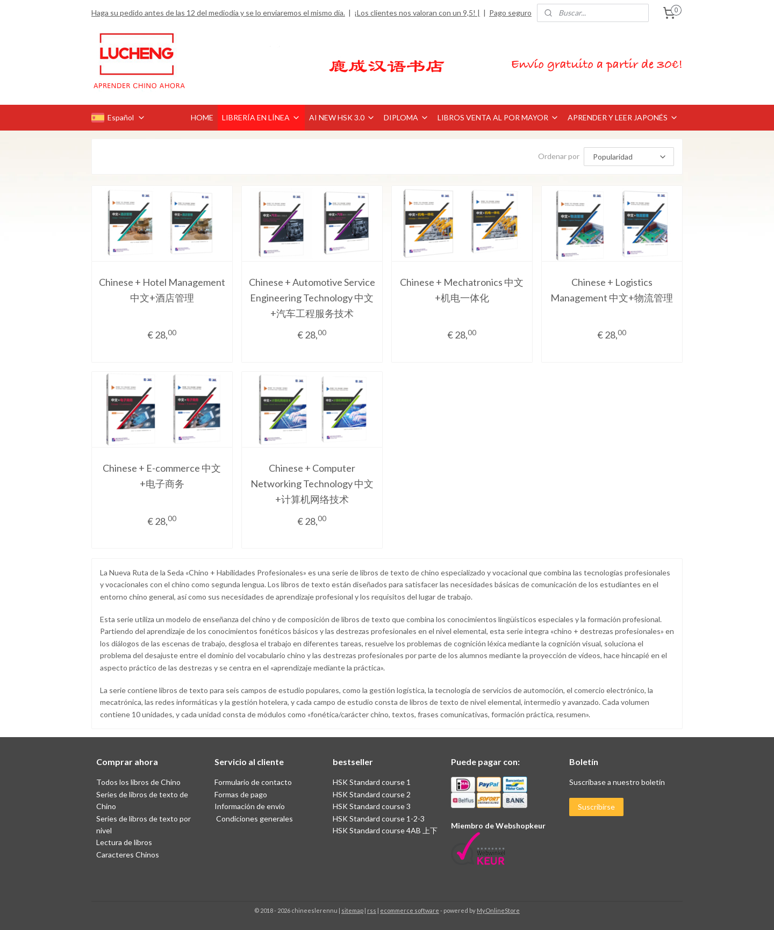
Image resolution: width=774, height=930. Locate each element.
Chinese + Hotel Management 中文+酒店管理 (162, 290)
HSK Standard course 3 (372, 806)
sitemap (352, 910)
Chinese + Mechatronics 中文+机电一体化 (462, 290)
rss (371, 910)
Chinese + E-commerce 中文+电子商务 (162, 475)
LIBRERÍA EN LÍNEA (261, 117)
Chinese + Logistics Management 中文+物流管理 (611, 290)
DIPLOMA (406, 117)
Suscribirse (596, 806)
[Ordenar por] (628, 156)
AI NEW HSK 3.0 (342, 117)
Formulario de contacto (253, 782)
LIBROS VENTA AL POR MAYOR (498, 117)
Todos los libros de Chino (138, 782)
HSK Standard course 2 (372, 794)
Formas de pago (240, 794)
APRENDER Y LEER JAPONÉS (623, 117)
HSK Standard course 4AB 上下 (385, 830)
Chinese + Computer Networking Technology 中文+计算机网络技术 (312, 483)
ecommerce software (409, 910)
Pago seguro (510, 12)
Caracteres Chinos (127, 854)
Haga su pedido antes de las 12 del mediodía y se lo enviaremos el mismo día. (218, 12)
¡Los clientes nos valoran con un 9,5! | (417, 12)
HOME (202, 117)
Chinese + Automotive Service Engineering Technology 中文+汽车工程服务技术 (312, 297)
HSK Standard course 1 (372, 782)
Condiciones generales (253, 818)
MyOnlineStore (498, 910)
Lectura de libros (124, 842)
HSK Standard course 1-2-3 (379, 818)
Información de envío (249, 806)
